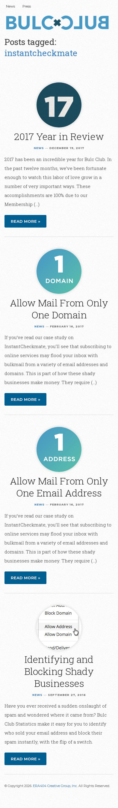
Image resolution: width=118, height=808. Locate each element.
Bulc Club (59, 23)
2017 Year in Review (59, 136)
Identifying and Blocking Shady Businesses (59, 671)
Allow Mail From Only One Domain (59, 308)
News (10, 6)
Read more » (25, 221)
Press (26, 6)
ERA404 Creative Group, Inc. (55, 786)
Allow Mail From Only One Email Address (59, 486)
